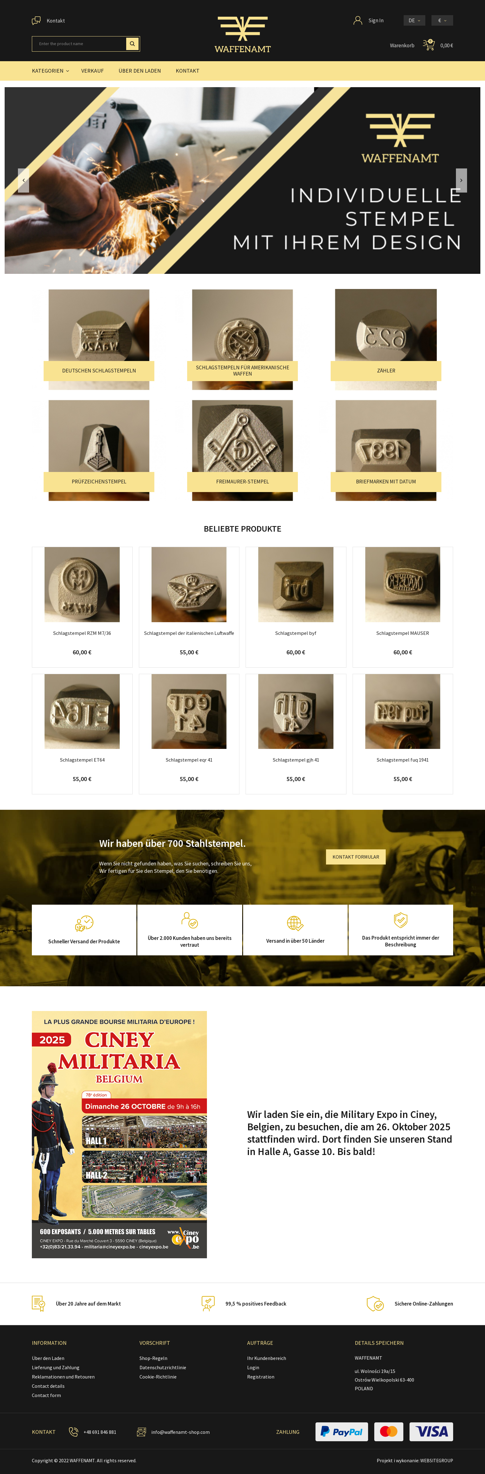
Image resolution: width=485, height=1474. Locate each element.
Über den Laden (48, 1358)
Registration (260, 1377)
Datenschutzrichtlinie (162, 1367)
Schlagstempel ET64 (82, 759)
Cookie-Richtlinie (158, 1377)
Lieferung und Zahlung (55, 1367)
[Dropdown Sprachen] (414, 20)
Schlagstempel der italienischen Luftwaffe (189, 636)
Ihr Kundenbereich (266, 1358)
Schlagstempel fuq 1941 (403, 759)
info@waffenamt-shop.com (181, 1432)
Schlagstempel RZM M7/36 (82, 633)
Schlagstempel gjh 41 (296, 759)
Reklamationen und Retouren (63, 1377)
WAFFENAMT (83, 1460)
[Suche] (86, 44)
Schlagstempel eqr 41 (189, 759)
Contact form (46, 1395)
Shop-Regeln (153, 1358)
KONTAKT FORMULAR (356, 857)
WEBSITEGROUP (435, 1460)
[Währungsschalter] (442, 20)
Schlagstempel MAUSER (403, 633)
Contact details (48, 1386)
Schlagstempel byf (296, 633)
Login (253, 1367)
